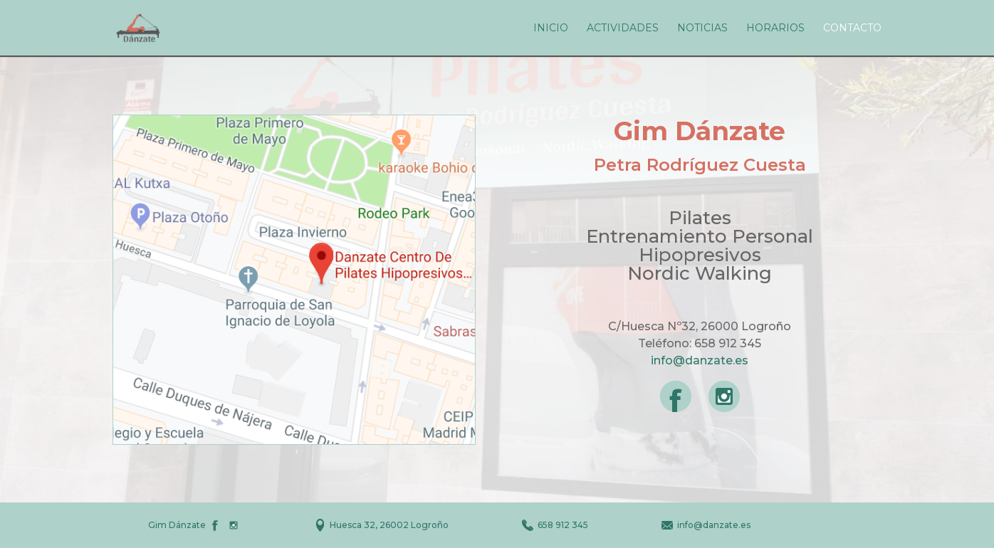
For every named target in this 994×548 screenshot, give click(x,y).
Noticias (702, 28)
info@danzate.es (699, 360)
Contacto (852, 28)
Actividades (623, 28)
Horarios (775, 28)
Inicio (550, 28)
